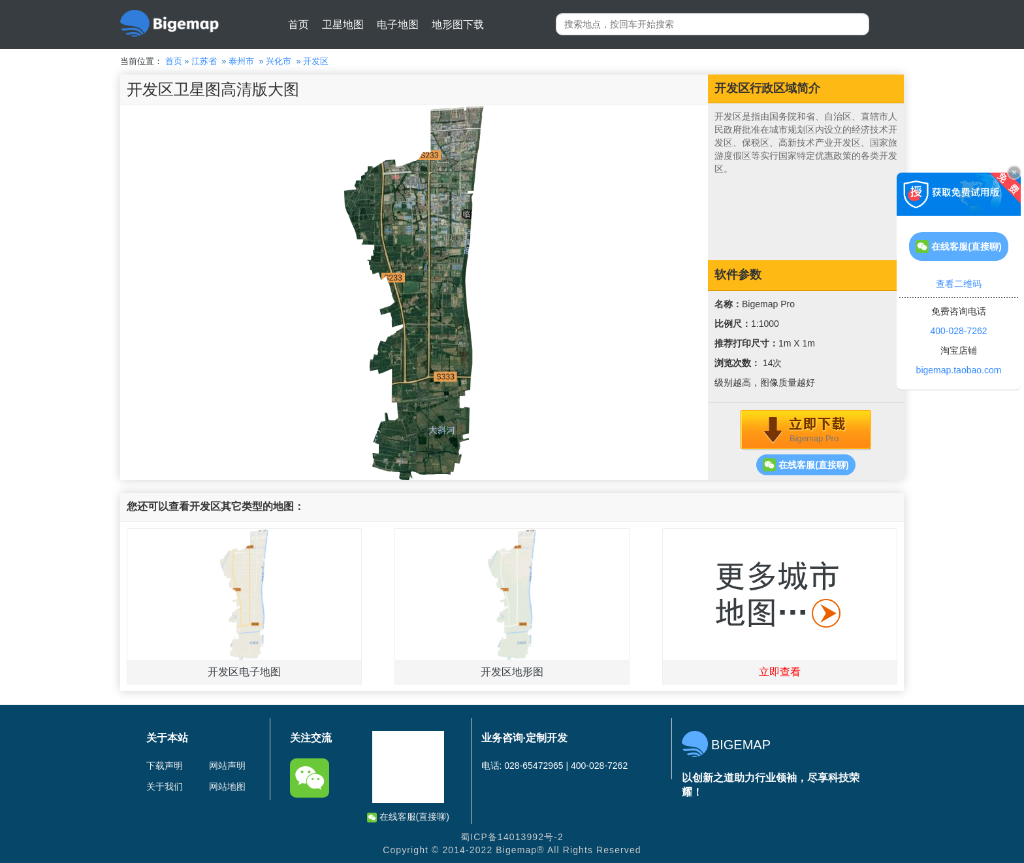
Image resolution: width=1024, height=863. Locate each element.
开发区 (315, 61)
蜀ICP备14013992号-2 (512, 837)
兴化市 (278, 61)
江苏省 (204, 61)
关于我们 (164, 786)
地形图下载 (458, 24)
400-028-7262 (958, 331)
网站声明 (227, 765)
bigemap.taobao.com (959, 370)
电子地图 (398, 24)
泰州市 (241, 61)
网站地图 (227, 786)
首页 (298, 24)
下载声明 (164, 765)
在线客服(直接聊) (805, 464)
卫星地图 (343, 24)
